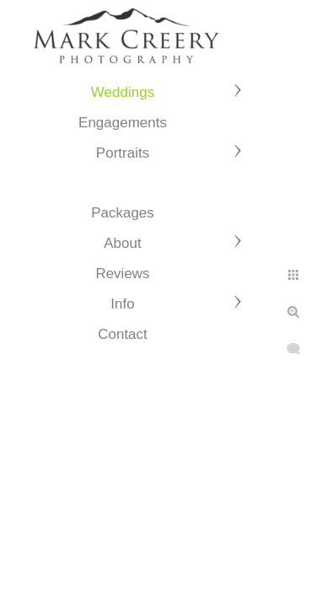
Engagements (122, 123)
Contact (122, 334)
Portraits (122, 153)
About (122, 243)
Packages (122, 213)
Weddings (122, 92)
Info (122, 304)
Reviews (122, 274)
